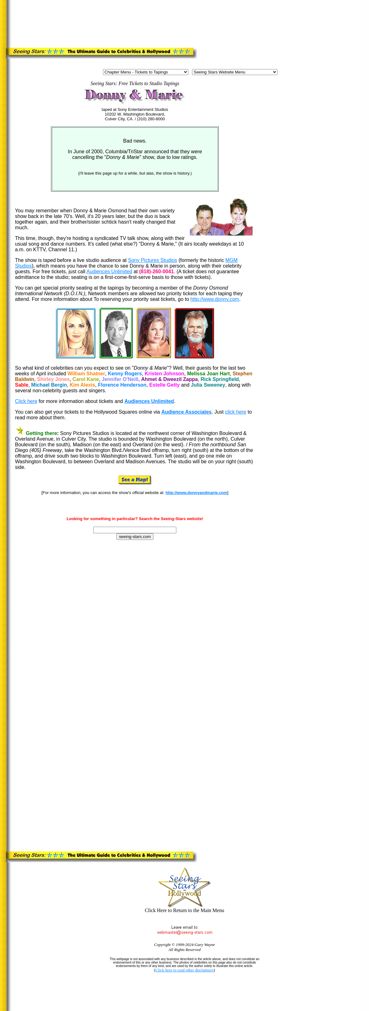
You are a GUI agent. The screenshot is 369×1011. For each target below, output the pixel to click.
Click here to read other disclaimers (184, 970)
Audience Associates (186, 412)
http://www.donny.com (214, 299)
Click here (26, 401)
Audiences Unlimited (109, 271)
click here (235, 412)
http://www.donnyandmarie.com (196, 492)
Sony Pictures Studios (152, 260)
